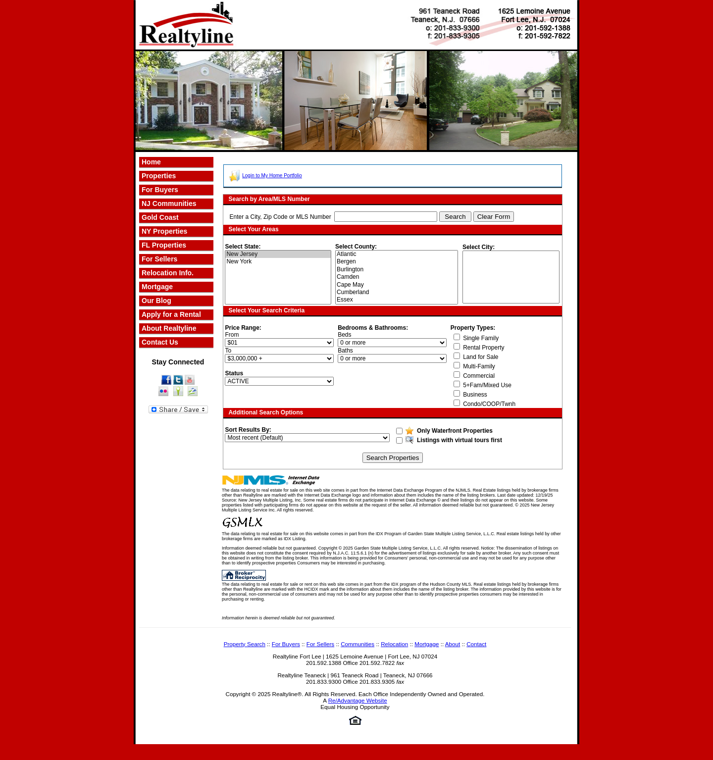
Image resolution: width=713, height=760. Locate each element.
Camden (397, 277)
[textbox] (385, 216)
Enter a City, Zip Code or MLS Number (280, 216)
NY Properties (164, 231)
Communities (357, 644)
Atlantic (397, 254)
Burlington (397, 269)
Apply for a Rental (171, 314)
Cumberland (397, 292)
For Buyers (286, 644)
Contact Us (160, 342)
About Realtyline (169, 328)
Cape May (397, 285)
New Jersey (278, 254)
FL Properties (164, 245)
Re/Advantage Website (357, 700)
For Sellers (159, 259)
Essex (397, 300)
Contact (476, 644)
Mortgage (157, 287)
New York (278, 261)
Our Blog (156, 300)
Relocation (394, 644)
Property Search (244, 644)
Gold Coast (160, 217)
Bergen (397, 261)
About (452, 644)
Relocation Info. (168, 273)
